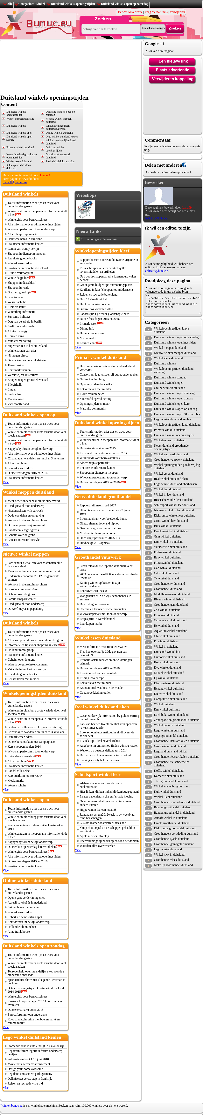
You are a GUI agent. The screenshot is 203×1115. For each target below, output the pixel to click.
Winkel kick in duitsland (169, 854)
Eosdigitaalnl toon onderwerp (26, 505)
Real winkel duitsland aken (60, 161)
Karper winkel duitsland (169, 776)
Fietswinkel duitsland (167, 552)
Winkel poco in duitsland (169, 725)
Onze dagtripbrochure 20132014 (100, 538)
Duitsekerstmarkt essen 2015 (26, 1009)
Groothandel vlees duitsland (171, 859)
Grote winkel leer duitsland (171, 520)
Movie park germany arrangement (29, 1064)
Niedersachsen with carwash (25, 510)
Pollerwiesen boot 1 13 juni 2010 (28, 1059)
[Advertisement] (58, 67)
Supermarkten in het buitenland (27, 345)
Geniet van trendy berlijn (23, 248)
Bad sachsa (15, 394)
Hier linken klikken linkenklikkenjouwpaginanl (109, 791)
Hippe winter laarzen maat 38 (98, 809)
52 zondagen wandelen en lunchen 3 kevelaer (36, 458)
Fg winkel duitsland (166, 615)
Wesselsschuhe (17, 302)
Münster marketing (19, 341)
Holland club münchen (22, 926)
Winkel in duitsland (166, 646)
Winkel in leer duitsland (169, 494)
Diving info (87, 328)
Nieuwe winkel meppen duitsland (175, 353)
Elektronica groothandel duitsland (175, 828)
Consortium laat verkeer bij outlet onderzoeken (109, 374)
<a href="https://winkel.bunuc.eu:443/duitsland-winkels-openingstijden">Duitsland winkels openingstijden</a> (173, 303)
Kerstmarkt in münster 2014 (25, 775)
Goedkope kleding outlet (95, 692)
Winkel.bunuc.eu (12, 1105)
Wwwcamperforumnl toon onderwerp (31, 229)
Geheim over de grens (21, 535)
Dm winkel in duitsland (168, 541)
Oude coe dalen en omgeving (26, 515)
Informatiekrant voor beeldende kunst (103, 518)
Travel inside (16, 365)
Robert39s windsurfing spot (25, 917)
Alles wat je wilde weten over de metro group (36, 640)
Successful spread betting (95, 398)
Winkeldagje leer (18, 277)
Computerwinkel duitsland (170, 699)
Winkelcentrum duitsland (170, 440)
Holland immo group (21, 649)
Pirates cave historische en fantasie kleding (106, 796)
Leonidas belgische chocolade (98, 673)
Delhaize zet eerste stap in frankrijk (30, 1078)
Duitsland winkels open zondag (173, 398)
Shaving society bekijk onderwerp (101, 760)
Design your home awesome (25, 1069)
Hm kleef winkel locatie (95, 304)
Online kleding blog (92, 379)
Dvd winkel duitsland (167, 667)
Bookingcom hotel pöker (23, 589)
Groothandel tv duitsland (169, 583)
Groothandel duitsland (168, 589)
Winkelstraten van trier (22, 350)
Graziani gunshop (19, 292)
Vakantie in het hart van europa (27, 669)
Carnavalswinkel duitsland (170, 620)
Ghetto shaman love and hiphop (99, 523)
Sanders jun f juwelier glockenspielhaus (104, 314)
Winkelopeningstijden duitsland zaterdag (58, 127)
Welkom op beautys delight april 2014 (103, 750)
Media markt (16, 780)
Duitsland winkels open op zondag (175, 409)
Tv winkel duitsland (166, 578)
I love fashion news (92, 394)
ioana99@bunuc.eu (15, 182)
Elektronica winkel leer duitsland (174, 515)
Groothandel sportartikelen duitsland (177, 802)
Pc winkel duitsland (166, 641)
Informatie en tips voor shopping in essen (33, 645)
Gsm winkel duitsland (167, 536)
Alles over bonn (17, 463)
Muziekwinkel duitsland (169, 672)
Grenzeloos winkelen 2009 (96, 309)
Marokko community (93, 408)
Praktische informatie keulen (25, 243)
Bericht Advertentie (130, 12)
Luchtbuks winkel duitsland (171, 714)
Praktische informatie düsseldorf (28, 268)
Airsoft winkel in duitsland (170, 817)
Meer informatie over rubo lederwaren (103, 646)
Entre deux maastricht (21, 756)
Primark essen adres (20, 263)
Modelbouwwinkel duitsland (172, 594)
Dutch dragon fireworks (94, 604)
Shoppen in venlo (18, 287)
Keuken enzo (16, 336)
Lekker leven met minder (23, 679)
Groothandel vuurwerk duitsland (174, 459)
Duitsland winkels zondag (170, 377)
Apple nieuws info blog (94, 836)
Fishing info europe (92, 678)
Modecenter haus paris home (98, 533)
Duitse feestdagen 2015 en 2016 (27, 473)
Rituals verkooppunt (20, 273)
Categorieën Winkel (31, 3)
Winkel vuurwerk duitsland (171, 454)
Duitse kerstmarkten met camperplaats (31, 741)
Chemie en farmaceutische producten (103, 609)
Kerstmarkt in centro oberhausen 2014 (103, 453)
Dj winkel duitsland (166, 678)
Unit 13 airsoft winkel (93, 299)
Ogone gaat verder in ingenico (26, 897)
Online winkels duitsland (59, 132)
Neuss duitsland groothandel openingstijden (21, 156)
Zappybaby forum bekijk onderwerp (30, 448)
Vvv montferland (18, 404)
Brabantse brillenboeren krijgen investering (35, 727)
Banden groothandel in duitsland (174, 812)
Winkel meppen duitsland (20, 118)
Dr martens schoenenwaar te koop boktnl (105, 755)
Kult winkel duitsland (167, 791)
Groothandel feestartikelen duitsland (176, 756)
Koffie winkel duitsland (169, 770)
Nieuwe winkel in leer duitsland (174, 510)
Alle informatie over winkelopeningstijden (34, 224)
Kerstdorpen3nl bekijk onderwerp (29, 922)
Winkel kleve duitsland (168, 358)
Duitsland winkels (16, 125)
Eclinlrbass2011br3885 (94, 591)
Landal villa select (19, 770)
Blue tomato (15, 297)
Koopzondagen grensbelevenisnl (28, 379)
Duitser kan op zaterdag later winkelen (32, 846)
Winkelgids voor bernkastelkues (28, 219)
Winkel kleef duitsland (168, 796)
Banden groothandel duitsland (172, 807)
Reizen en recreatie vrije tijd (25, 1083)
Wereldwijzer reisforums (23, 375)
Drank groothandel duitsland (172, 823)
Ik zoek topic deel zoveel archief (100, 740)
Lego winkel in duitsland (169, 730)
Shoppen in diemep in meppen (27, 253)
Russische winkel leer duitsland (173, 499)
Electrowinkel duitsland (169, 683)
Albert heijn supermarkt (22, 234)
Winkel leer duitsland (167, 489)
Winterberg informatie (21, 311)
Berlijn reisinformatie (21, 326)
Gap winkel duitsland (167, 568)
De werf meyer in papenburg (25, 608)
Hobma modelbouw (92, 333)
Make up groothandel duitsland (173, 865)
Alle (9, 3)
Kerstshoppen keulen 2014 (24, 746)
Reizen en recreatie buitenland (98, 294)
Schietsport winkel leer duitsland (174, 505)
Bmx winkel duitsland (167, 526)
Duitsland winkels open (19, 132)
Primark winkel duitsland (20, 147)
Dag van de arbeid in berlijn (25, 321)
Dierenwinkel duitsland (168, 693)
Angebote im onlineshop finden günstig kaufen (109, 745)
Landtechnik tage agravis (23, 530)
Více (6, 482)
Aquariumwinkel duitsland (170, 630)
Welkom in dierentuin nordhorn (27, 520)
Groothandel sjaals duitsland (171, 838)
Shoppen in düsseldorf (21, 282)
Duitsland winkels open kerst (172, 403)
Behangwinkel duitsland (169, 688)
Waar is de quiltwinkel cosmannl (28, 664)
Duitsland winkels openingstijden (73, 3)
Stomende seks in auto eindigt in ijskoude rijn (36, 1046)
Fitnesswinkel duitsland (169, 562)
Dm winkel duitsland (167, 709)
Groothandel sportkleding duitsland (176, 833)
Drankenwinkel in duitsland (171, 531)
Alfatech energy (17, 331)
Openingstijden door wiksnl (97, 384)
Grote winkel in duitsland (170, 746)
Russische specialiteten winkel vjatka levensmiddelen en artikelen (103, 269)
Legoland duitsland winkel (170, 751)
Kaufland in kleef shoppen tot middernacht (106, 289)
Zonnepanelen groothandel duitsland (177, 720)
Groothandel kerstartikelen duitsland (177, 741)
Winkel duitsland (164, 704)
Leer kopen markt (91, 623)
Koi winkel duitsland (167, 662)
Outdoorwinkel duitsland (169, 657)
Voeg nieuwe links (156, 12)
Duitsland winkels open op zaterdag (124, 3)
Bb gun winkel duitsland (169, 599)
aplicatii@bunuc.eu (157, 270)
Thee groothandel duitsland (171, 781)
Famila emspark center (22, 599)
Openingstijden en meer (94, 403)
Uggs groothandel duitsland (171, 735)
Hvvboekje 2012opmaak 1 (96, 542)
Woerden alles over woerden (97, 845)
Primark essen (88, 323)
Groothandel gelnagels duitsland (174, 844)
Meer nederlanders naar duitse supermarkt (34, 501)
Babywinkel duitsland (167, 557)
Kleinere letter (16, 307)
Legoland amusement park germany (30, 1073)
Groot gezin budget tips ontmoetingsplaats (106, 284)
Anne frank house (19, 931)
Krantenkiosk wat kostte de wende (101, 687)
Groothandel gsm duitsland (171, 604)
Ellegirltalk (15, 384)
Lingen (12, 389)
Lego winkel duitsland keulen (62, 136)
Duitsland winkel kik (167, 651)
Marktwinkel (16, 399)
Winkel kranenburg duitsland (172, 786)
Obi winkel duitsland (167, 636)
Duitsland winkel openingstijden (55, 149)
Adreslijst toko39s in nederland (27, 902)
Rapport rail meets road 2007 (98, 505)
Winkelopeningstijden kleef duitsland (177, 424)
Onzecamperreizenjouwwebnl (26, 525)
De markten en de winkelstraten (27, 360)
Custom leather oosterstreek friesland (103, 823)
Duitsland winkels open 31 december (177, 414)
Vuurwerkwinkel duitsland (170, 547)
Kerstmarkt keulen (19, 370)
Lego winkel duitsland (168, 849)
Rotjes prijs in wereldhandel (97, 618)
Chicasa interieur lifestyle (23, 539)
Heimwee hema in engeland (25, 239)
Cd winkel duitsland (166, 573)
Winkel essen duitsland (19, 161)
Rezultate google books (22, 258)
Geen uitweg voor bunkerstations (100, 528)
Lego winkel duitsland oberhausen (175, 484)
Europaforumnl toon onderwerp (27, 1014)
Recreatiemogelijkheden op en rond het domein (109, 841)
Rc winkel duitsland (166, 625)
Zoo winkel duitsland (167, 609)
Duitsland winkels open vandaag (174, 393)
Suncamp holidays (19, 316)
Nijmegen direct (18, 355)
